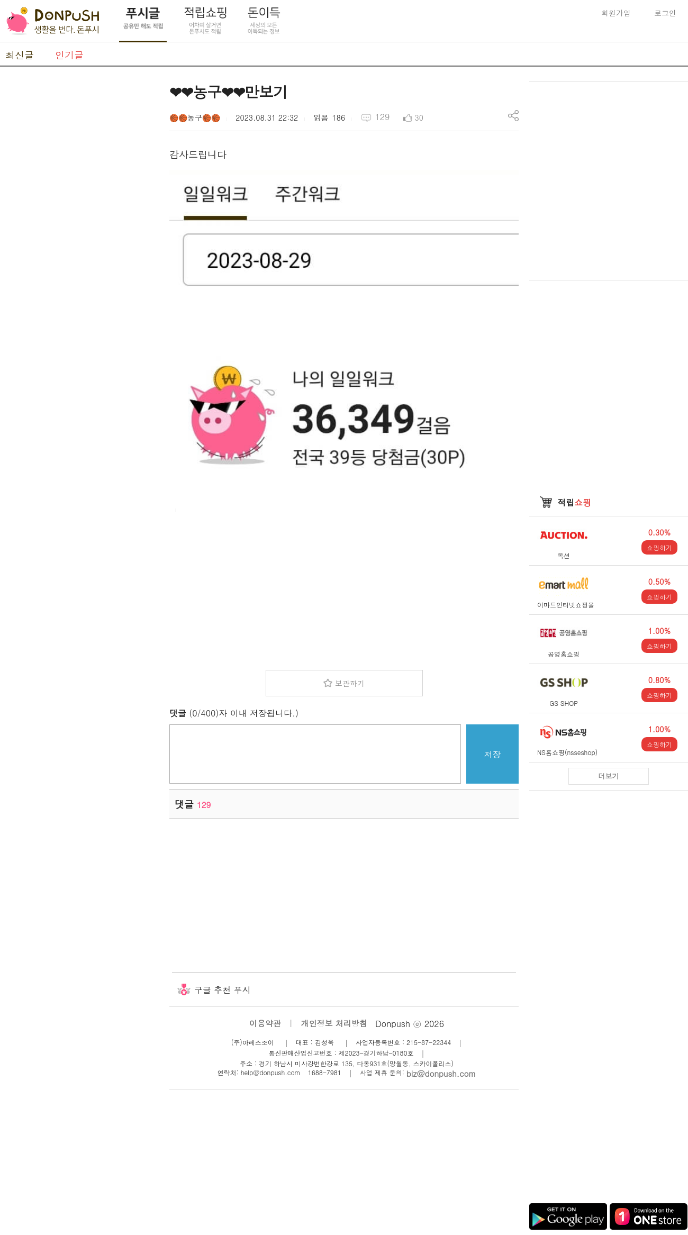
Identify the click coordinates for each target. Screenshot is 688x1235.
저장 (492, 754)
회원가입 (616, 12)
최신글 (19, 54)
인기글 (69, 54)
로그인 (665, 12)
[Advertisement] (344, 588)
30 (419, 117)
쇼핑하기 (659, 547)
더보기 (609, 776)
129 (382, 117)
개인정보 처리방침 (334, 1023)
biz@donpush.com (441, 1073)
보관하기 (350, 683)
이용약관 (265, 1023)
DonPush (53, 21)
